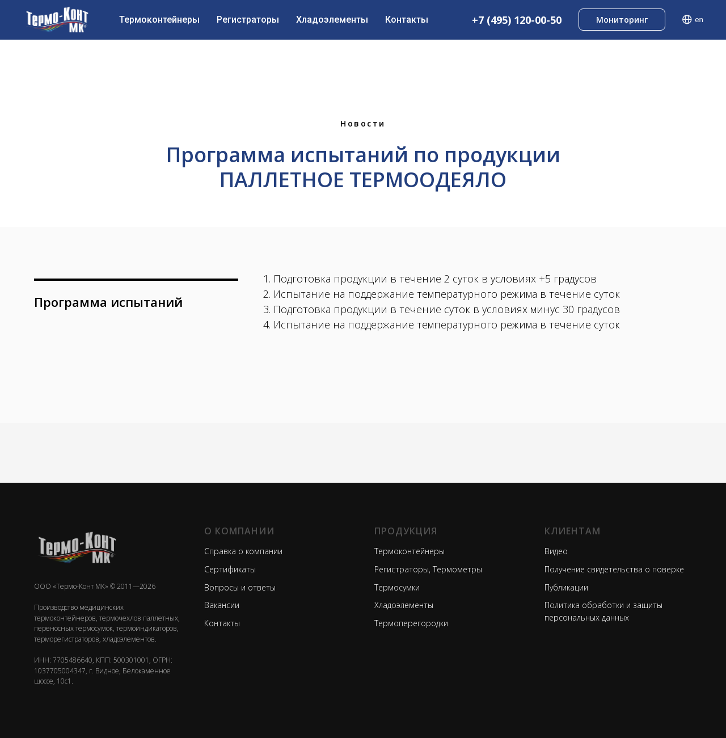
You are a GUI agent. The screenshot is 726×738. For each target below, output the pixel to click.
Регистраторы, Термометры (428, 569)
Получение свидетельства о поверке (614, 569)
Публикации (566, 587)
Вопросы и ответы (240, 587)
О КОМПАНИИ (239, 531)
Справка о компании (243, 551)
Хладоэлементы (332, 19)
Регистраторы (248, 19)
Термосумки (397, 587)
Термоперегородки (411, 623)
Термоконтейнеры (159, 19)
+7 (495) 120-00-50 (517, 20)
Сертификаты (230, 569)
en (692, 19)
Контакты (406, 19)
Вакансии (221, 605)
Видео (556, 551)
